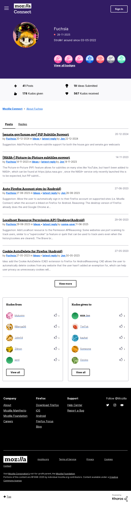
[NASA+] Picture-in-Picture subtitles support (36, 157)
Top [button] (9, 496)
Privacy (90, 459)
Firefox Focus (44, 421)
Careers (8, 421)
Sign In (119, 9)
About (7, 405)
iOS (38, 410)
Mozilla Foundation (15, 416)
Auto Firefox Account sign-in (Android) (32, 189)
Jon (62, 138)
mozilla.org (43, 459)
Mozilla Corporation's (19, 473)
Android (41, 416)
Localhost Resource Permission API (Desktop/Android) (44, 220)
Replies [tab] (22, 124)
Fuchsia (11, 138)
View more (65, 283)
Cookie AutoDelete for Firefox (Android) (32, 251)
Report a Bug (75, 410)
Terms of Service (67, 459)
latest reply (49, 138)
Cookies (108, 459)
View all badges (64, 65)
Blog (39, 426)
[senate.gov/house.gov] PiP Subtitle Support (36, 134)
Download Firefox (47, 405)
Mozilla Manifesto (14, 410)
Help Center (74, 405)
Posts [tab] (9, 124)
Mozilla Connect (22, 9)
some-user (68, 224)
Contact (7, 466)
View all (15, 372)
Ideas (36, 138)
